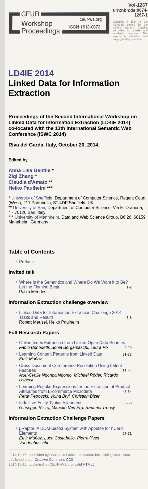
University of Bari (29, 207)
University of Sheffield (31, 198)
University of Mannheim (37, 217)
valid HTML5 (85, 464)
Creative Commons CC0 (54, 460)
